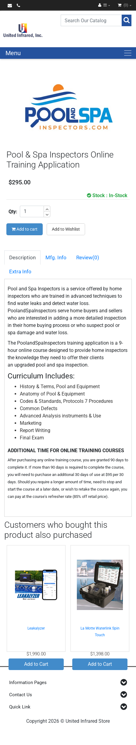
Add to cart (25, 229)
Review (87, 257)
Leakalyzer (36, 628)
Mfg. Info (55, 257)
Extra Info (20, 271)
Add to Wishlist (66, 229)
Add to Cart (36, 664)
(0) (123, 5)
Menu (13, 53)
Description (22, 257)
